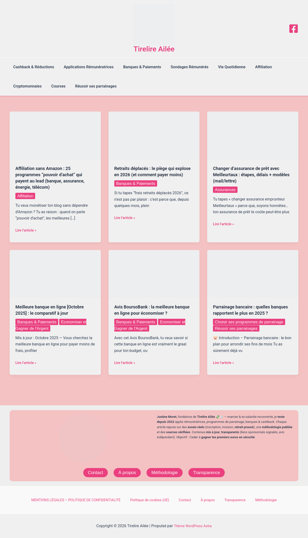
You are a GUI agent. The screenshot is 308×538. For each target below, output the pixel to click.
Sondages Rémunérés (183, 67)
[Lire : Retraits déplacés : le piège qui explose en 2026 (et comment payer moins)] (154, 135)
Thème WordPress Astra (193, 526)
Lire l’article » (26, 230)
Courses (55, 86)
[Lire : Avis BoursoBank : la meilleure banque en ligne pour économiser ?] (154, 273)
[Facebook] (294, 29)
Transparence (209, 472)
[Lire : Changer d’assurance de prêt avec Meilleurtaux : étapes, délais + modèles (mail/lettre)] (252, 135)
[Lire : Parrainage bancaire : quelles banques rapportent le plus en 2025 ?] (252, 273)
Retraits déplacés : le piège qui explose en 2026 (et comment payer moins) (153, 174)
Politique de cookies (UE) (159, 499)
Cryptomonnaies (26, 86)
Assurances (226, 189)
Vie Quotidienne (223, 67)
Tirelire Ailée (154, 49)
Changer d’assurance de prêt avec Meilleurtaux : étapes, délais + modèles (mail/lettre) (249, 174)
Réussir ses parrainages (91, 86)
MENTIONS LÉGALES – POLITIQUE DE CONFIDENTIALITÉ (85, 499)
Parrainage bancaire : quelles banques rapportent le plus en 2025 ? (251, 313)
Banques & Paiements (137, 67)
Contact (92, 472)
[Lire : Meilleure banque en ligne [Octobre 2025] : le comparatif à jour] (55, 273)
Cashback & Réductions (32, 67)
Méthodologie (164, 472)
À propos (125, 472)
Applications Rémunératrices (86, 67)
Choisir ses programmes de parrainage (252, 328)
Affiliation (252, 67)
